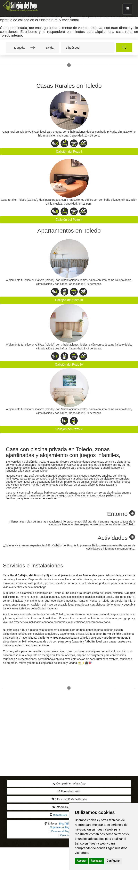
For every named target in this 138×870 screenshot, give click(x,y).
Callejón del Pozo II (69, 219)
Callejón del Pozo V (69, 429)
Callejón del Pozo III (69, 300)
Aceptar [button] (82, 860)
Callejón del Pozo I (69, 151)
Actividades (116, 538)
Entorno (121, 514)
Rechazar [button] (96, 860)
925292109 (60, 814)
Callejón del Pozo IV (69, 364)
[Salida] (46, 47)
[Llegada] (19, 47)
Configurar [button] (113, 860)
